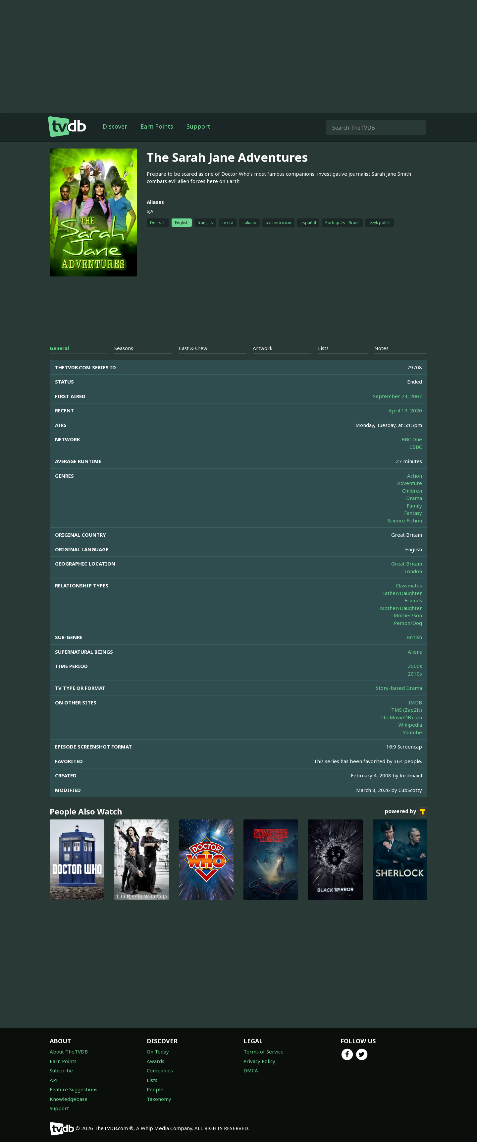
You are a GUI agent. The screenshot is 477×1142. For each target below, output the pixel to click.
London (413, 571)
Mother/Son (408, 615)
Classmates (409, 585)
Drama (414, 498)
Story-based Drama (399, 688)
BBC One (411, 439)
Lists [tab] (323, 348)
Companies (160, 1070)
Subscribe (61, 1070)
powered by (406, 811)
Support (198, 126)
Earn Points (156, 126)
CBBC (415, 447)
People (155, 1089)
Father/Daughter (402, 593)
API (54, 1080)
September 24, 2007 (397, 396)
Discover (115, 126)
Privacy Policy (259, 1061)
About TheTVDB (69, 1051)
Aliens (415, 651)
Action (414, 475)
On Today (158, 1051)
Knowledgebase (68, 1099)
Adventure (409, 483)
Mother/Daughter (401, 608)
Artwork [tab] (263, 348)
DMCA (250, 1070)
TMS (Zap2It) (406, 709)
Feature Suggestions (73, 1089)
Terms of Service (263, 1051)
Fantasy (413, 513)
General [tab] (59, 348)
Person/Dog (408, 623)
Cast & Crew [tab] (193, 348)
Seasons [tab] (123, 348)
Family (414, 505)
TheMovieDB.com (401, 717)
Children (412, 490)
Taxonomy (159, 1099)
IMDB (415, 702)
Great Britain (406, 563)
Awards (155, 1061)
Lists (152, 1080)
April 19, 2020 (405, 410)
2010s (415, 673)
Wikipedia (410, 724)
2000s (415, 666)
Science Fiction (405, 520)
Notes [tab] (381, 348)
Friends (413, 600)
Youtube (412, 732)
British (414, 637)
